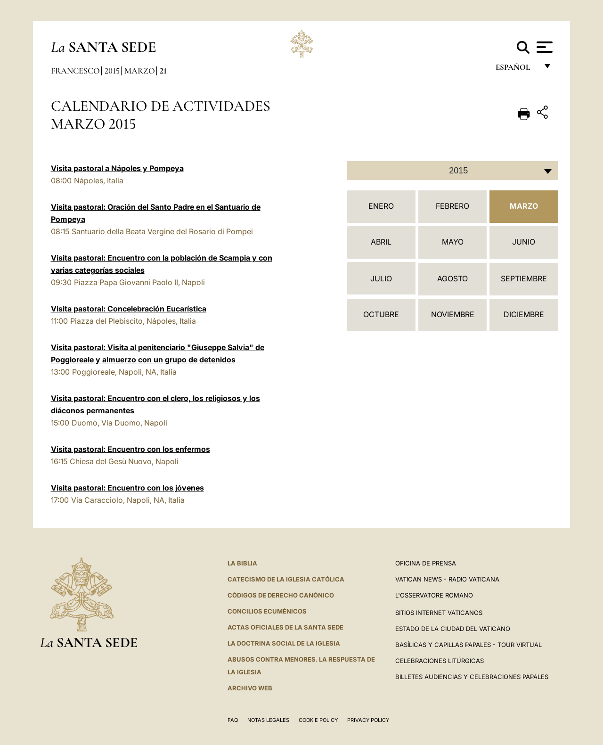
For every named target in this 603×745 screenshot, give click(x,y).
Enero (381, 206)
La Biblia (242, 563)
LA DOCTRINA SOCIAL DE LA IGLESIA (284, 643)
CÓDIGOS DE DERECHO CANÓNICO (281, 595)
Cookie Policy (318, 720)
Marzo (139, 70)
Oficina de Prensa (425, 563)
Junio (523, 241)
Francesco (75, 70)
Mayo (453, 241)
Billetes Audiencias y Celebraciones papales (471, 676)
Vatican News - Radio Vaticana (447, 579)
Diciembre (524, 314)
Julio (381, 278)
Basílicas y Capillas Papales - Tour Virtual (468, 644)
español (516, 69)
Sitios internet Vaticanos (438, 612)
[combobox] (452, 170)
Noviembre (452, 314)
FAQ (233, 720)
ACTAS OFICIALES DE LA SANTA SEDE (285, 627)
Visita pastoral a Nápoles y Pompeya (117, 168)
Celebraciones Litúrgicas (439, 660)
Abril (381, 241)
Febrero (452, 206)
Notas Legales (268, 720)
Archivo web (250, 688)
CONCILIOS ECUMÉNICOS (267, 611)
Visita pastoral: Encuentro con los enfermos (130, 449)
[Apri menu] (543, 47)
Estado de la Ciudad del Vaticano (452, 628)
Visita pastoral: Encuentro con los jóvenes (127, 487)
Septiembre (524, 278)
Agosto (452, 278)
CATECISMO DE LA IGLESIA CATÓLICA (286, 579)
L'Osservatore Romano (434, 595)
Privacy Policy (368, 720)
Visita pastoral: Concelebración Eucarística (128, 308)
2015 (112, 70)
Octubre (381, 314)
